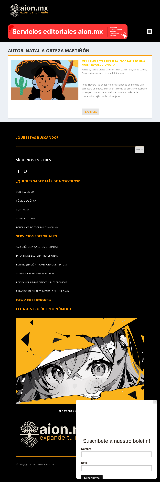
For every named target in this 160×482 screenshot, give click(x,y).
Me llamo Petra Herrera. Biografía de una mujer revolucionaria (113, 62)
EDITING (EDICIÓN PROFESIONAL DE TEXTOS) (41, 264)
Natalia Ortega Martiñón (103, 69)
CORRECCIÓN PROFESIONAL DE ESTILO (38, 273)
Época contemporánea (92, 73)
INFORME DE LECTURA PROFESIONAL (37, 255)
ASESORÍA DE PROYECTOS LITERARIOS (37, 246)
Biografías (134, 69)
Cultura (143, 69)
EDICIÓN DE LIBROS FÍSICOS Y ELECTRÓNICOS (41, 282)
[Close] (155, 400)
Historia (107, 73)
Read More (90, 111)
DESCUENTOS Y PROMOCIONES (33, 299)
